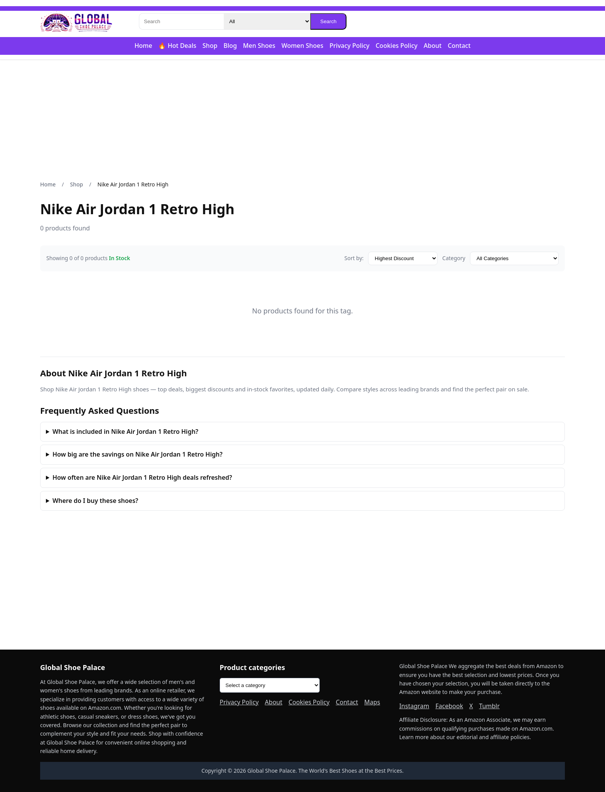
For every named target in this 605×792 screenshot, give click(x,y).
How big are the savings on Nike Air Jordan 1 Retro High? (137, 454)
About (432, 45)
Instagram (414, 706)
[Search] (181, 21)
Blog (230, 45)
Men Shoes (259, 45)
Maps (372, 702)
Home (143, 45)
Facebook (449, 706)
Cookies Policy (396, 45)
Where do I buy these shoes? (95, 500)
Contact (459, 45)
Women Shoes (302, 45)
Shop (210, 45)
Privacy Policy (349, 45)
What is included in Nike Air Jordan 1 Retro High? (125, 431)
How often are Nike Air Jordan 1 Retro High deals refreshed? (142, 477)
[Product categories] (270, 685)
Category (453, 258)
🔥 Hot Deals (177, 45)
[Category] (267, 21)
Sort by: (353, 258)
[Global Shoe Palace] (76, 21)
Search (328, 21)
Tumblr (489, 706)
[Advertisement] (302, 120)
